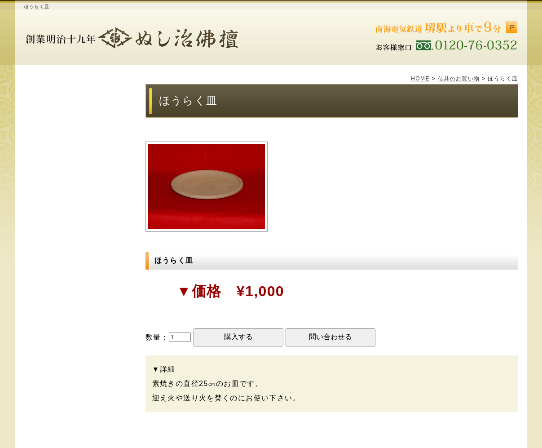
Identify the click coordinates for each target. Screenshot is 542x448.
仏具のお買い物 (459, 78)
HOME (420, 78)
